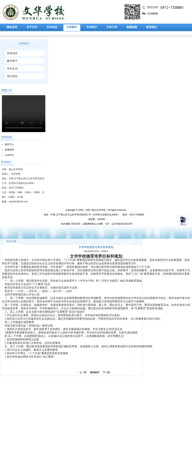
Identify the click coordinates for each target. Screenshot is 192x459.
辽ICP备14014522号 (122, 223)
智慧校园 (131, 27)
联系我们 (151, 27)
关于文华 (31, 27)
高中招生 (12, 76)
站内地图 (65, 223)
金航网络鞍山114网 (93, 223)
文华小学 (111, 27)
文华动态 (51, 27)
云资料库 (9, 155)
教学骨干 (12, 60)
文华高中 (71, 27)
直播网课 (9, 149)
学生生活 (12, 68)
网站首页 (12, 27)
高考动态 (12, 53)
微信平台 (9, 144)
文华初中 (91, 27)
